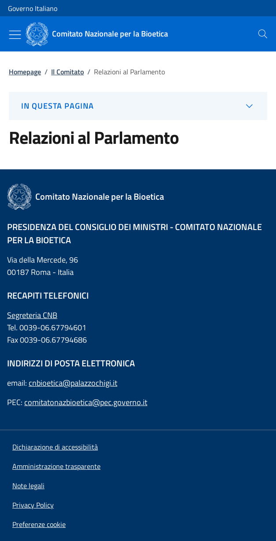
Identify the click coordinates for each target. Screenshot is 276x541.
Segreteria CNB (32, 315)
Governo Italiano (32, 8)
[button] (39, 524)
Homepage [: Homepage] (25, 71)
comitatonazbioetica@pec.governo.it (85, 402)
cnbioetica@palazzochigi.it (73, 383)
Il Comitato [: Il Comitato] (67, 71)
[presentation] (262, 34)
